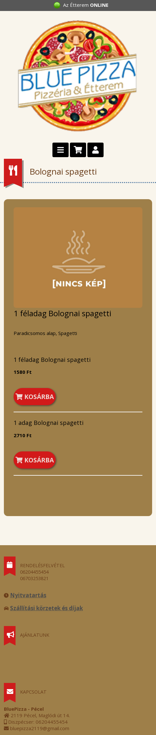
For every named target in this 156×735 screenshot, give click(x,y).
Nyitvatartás (28, 595)
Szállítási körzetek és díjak (46, 608)
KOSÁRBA (35, 396)
